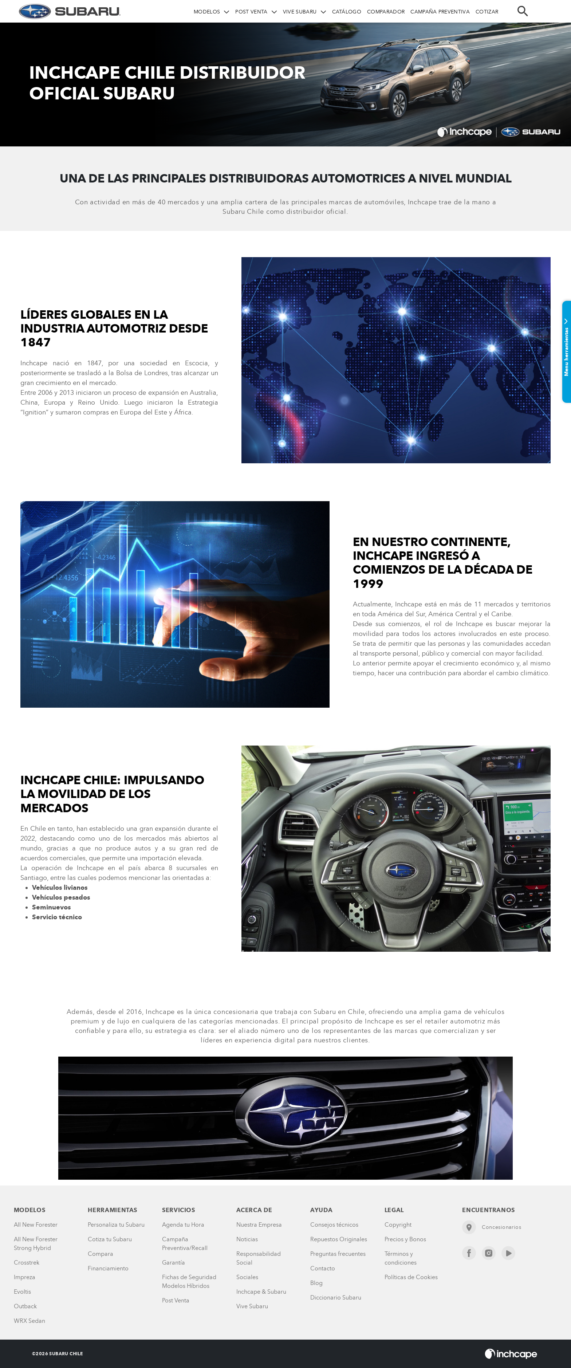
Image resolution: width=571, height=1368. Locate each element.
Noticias (247, 1239)
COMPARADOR (386, 12)
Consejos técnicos (334, 1224)
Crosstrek (26, 1262)
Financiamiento (108, 1268)
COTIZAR (487, 12)
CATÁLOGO (347, 12)
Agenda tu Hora (183, 1224)
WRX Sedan (29, 1320)
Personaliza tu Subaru (116, 1224)
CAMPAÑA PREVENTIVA (440, 12)
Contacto (322, 1268)
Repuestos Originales (338, 1239)
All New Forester (36, 1224)
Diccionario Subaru (335, 1297)
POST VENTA (251, 12)
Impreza (24, 1277)
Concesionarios (491, 1227)
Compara (100, 1253)
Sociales (247, 1277)
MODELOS (207, 12)
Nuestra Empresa (259, 1224)
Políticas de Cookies (411, 1277)
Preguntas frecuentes (338, 1253)
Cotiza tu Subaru (110, 1239)
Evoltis (22, 1291)
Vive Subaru (252, 1306)
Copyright (398, 1224)
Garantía (173, 1262)
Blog (316, 1282)
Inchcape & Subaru (261, 1291)
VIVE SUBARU (300, 12)
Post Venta (175, 1300)
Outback (25, 1306)
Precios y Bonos (405, 1239)
